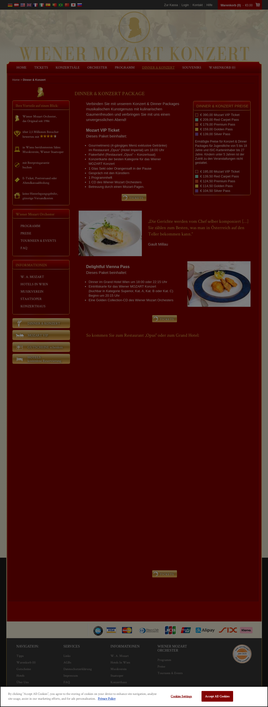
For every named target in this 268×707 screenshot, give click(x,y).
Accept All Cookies (217, 696)
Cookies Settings (181, 696)
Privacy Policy (107, 698)
